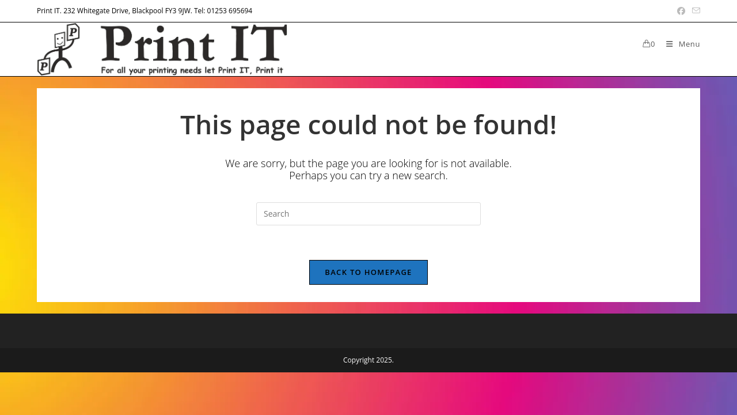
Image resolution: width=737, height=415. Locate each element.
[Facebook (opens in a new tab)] (681, 11)
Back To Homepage (368, 272)
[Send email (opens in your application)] (694, 11)
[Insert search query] (368, 213)
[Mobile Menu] (679, 44)
